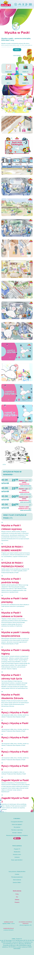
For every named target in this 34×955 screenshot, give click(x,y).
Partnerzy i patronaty (17, 830)
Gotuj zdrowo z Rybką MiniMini (17, 871)
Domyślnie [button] (28, 90)
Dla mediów (17, 827)
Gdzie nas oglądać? (17, 824)
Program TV (17, 849)
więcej (17, 49)
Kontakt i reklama (17, 832)
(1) (8, 80)
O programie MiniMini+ (17, 821)
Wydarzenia (17, 851)
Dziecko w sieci (17, 854)
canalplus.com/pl (8, 922)
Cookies (17, 874)
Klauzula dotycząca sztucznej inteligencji (17, 835)
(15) (25, 80)
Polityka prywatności (17, 877)
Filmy (17, 894)
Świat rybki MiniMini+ (17, 860)
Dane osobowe (17, 879)
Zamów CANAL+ (17, 882)
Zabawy (17, 899)
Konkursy (17, 857)
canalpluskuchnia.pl (8, 928)
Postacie (17, 902)
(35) (25, 68)
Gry (17, 896)
